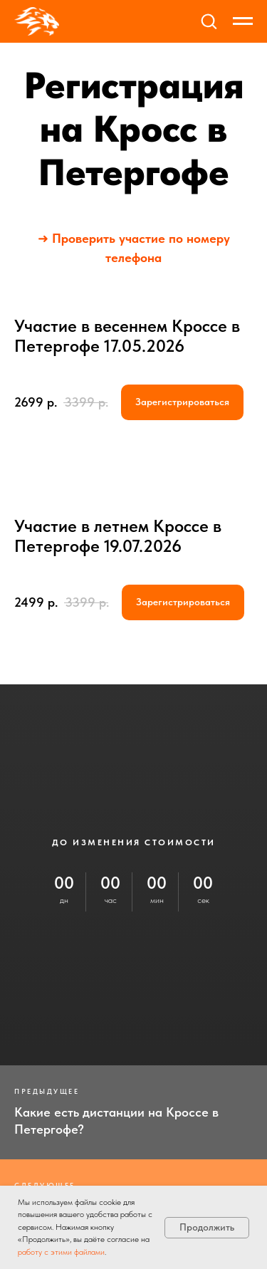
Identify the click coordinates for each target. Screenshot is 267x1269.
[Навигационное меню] (243, 21)
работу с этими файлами (61, 1252)
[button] (208, 20)
